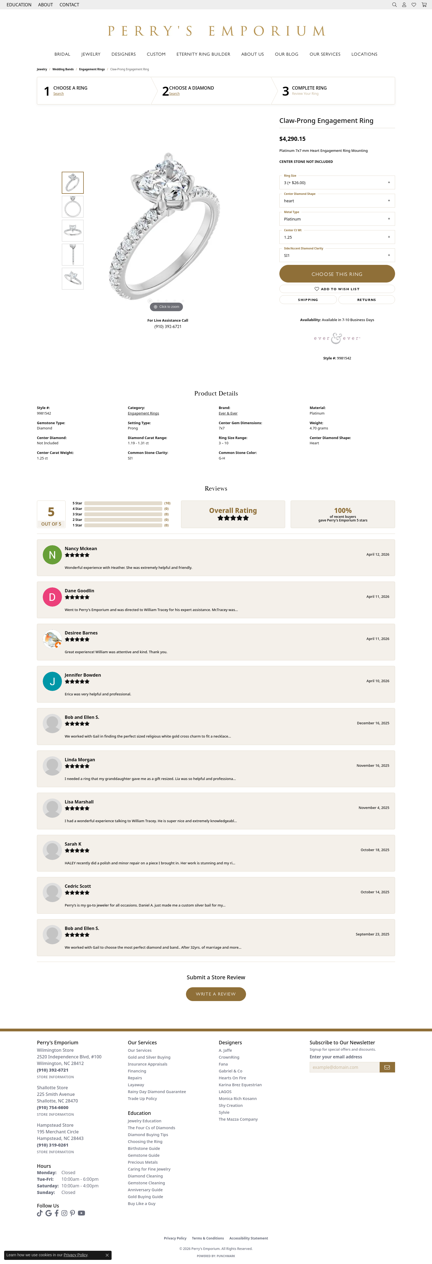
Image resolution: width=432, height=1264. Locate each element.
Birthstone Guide (144, 1148)
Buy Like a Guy (141, 1203)
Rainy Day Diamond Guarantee (157, 1091)
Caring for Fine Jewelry (149, 1169)
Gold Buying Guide (145, 1196)
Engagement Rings (92, 69)
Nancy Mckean (81, 548)
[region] (166, 230)
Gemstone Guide (144, 1155)
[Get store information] (55, 1077)
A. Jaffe (225, 1050)
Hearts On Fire (232, 1077)
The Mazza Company (238, 1119)
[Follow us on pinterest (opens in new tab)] (72, 1213)
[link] (68, 4)
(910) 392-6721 (168, 326)
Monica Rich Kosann (238, 1098)
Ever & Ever (228, 413)
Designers (124, 54)
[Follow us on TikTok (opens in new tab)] (40, 1213)
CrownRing (229, 1057)
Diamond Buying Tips (148, 1134)
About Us (252, 54)
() (167, 503)
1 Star (77, 525)
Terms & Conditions (208, 1238)
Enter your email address (336, 1056)
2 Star (77, 519)
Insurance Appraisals (148, 1064)
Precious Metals (143, 1162)
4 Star (77, 508)
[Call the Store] (53, 1070)
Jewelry (91, 54)
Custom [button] (156, 54)
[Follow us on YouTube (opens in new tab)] (81, 1213)
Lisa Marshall (79, 802)
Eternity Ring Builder (203, 54)
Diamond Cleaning (145, 1176)
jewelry (42, 69)
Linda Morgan (80, 760)
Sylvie (224, 1112)
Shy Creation (231, 1105)
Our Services (325, 54)
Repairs (135, 1077)
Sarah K (73, 844)
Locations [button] (364, 54)
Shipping (308, 299)
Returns (366, 299)
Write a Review (216, 994)
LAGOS (225, 1091)
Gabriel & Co (230, 1071)
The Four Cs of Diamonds (151, 1127)
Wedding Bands (63, 69)
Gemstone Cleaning (146, 1182)
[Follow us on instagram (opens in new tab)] (64, 1213)
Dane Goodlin (79, 591)
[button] (18, 4)
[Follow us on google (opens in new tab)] (48, 1213)
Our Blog (287, 54)
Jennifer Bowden (83, 675)
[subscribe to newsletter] (387, 1067)
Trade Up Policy (142, 1098)
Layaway (136, 1084)
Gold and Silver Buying (149, 1057)
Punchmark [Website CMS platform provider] (226, 1256)
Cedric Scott (78, 886)
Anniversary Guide (145, 1189)
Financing (137, 1071)
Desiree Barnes (81, 633)
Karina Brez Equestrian (240, 1084)
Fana (223, 1064)
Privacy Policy (175, 1238)
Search (58, 94)
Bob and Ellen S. (82, 717)
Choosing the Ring (145, 1141)
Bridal (63, 54)
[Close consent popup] (107, 1255)
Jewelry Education (144, 1120)
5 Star (77, 503)
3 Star (77, 514)
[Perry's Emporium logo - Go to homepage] (216, 29)
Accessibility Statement (248, 1238)
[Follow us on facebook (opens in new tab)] (57, 1213)
